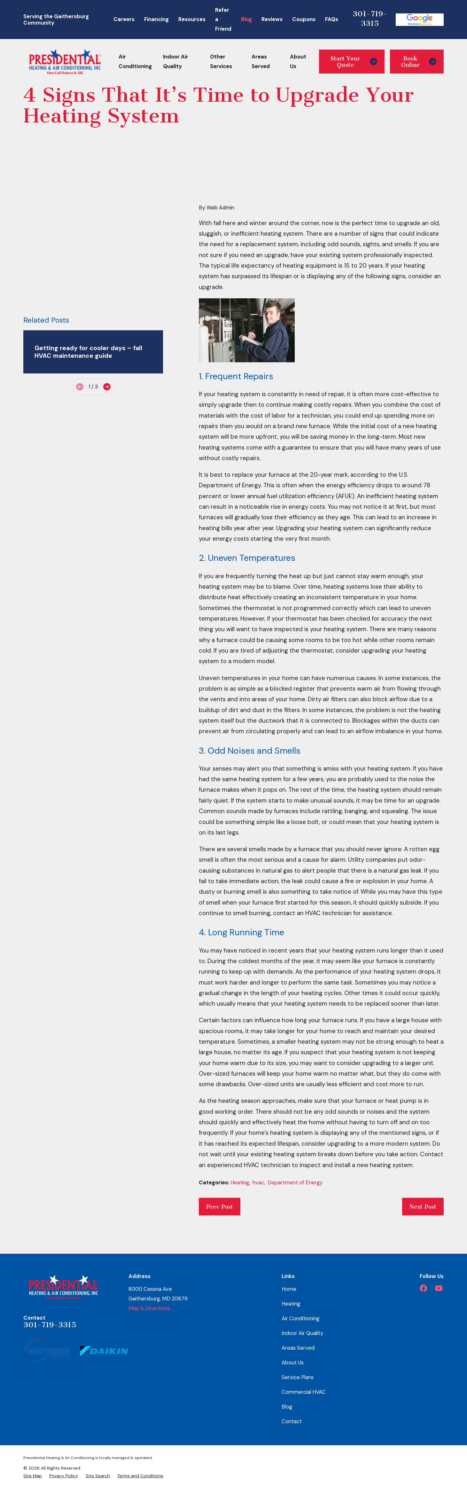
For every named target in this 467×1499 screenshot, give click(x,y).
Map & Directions (149, 1308)
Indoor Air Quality (302, 1333)
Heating (239, 1182)
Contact (292, 1421)
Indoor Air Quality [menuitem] (175, 61)
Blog (246, 19)
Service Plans (298, 1377)
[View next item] (107, 305)
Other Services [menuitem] (221, 61)
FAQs (331, 19)
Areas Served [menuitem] (261, 61)
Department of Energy (295, 1182)
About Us (293, 1362)
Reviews (272, 19)
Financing (156, 19)
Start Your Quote (354, 61)
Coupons (303, 19)
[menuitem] (32, 1476)
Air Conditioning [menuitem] (135, 61)
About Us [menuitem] (298, 61)
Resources (192, 19)
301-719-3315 (370, 18)
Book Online (418, 61)
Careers (124, 19)
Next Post (422, 1206)
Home (289, 1288)
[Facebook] (423, 1288)
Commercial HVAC (304, 1391)
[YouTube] (438, 1288)
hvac (258, 1182)
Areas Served (298, 1347)
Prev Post (219, 1206)
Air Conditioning (300, 1318)
